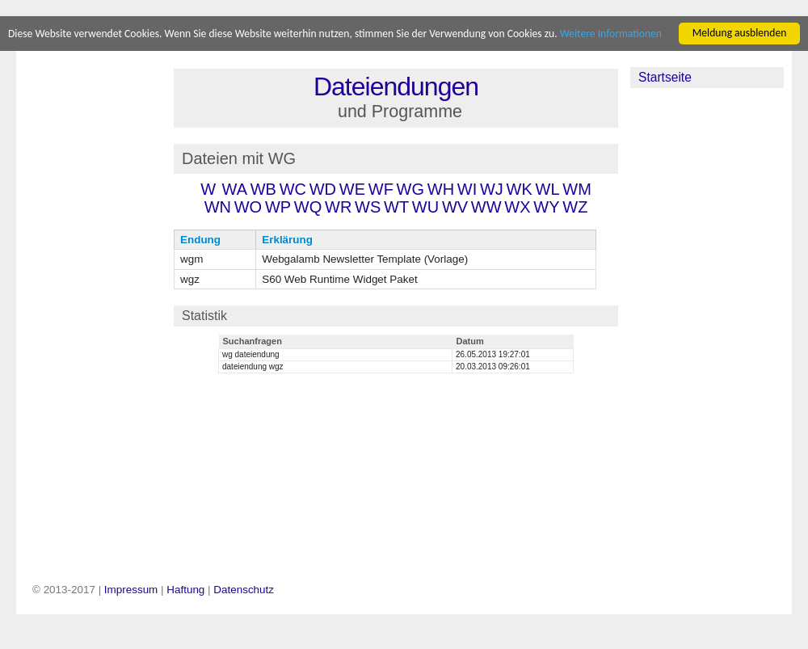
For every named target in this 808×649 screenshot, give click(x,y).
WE (352, 189)
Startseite (665, 77)
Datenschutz (243, 590)
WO (248, 207)
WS (368, 207)
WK (519, 189)
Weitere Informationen (611, 33)
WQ (308, 207)
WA (234, 189)
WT (396, 207)
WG (410, 189)
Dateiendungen (396, 86)
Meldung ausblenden (739, 33)
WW (486, 207)
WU (425, 207)
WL (548, 189)
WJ (491, 189)
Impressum (131, 590)
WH (440, 189)
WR (338, 207)
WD (322, 189)
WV (455, 207)
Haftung (185, 590)
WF (380, 189)
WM (576, 189)
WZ (574, 207)
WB (263, 189)
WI (467, 189)
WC (293, 189)
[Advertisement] (96, 308)
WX (517, 207)
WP (278, 207)
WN (217, 207)
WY (546, 207)
